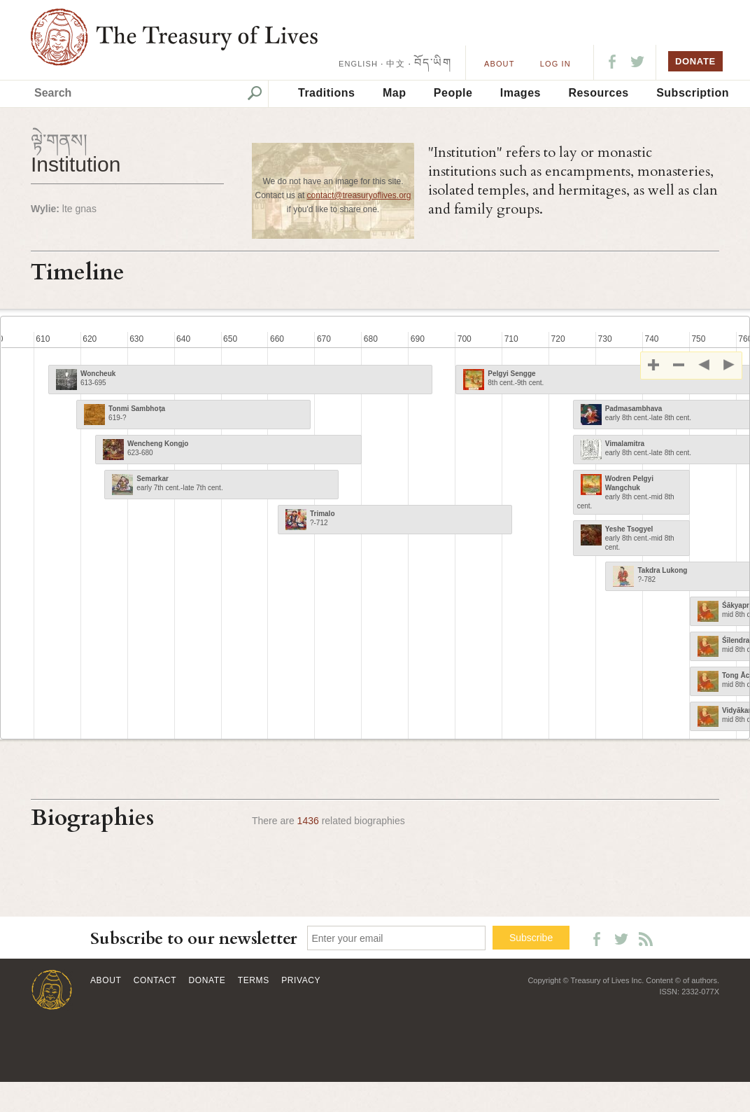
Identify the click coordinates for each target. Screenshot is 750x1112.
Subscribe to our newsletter (193, 938)
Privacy (300, 980)
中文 (395, 64)
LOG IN (555, 64)
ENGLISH (358, 64)
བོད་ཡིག (432, 63)
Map (394, 93)
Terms (253, 980)
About (499, 64)
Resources (598, 93)
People (453, 93)
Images (520, 93)
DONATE (695, 61)
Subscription (692, 93)
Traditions (326, 93)
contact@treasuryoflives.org (359, 195)
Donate (207, 980)
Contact (155, 980)
